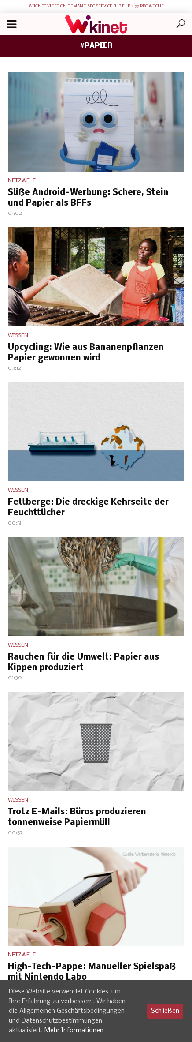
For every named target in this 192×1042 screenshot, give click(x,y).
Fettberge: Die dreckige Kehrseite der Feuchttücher (88, 507)
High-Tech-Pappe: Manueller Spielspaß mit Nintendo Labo (92, 972)
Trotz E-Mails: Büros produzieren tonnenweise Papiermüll (77, 817)
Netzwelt (22, 181)
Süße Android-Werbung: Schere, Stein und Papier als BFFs (88, 198)
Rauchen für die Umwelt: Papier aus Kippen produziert (83, 662)
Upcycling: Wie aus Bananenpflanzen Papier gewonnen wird (86, 353)
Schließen (165, 1011)
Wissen (18, 335)
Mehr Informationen (73, 1030)
